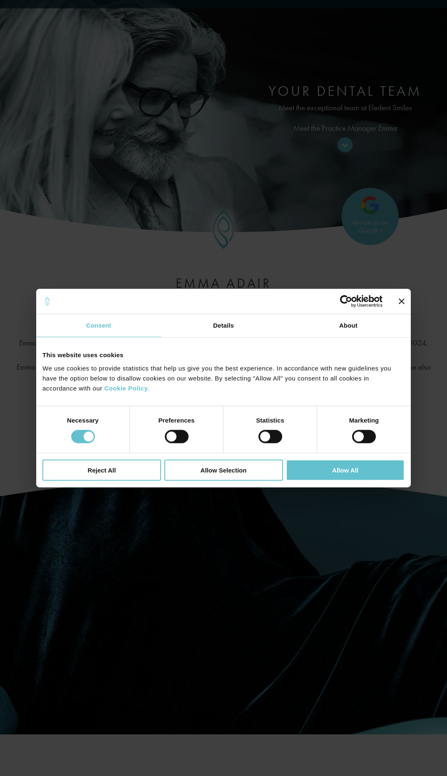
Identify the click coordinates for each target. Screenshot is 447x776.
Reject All (102, 469)
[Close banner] (402, 301)
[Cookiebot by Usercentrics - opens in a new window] (346, 301)
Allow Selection (224, 469)
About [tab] (348, 325)
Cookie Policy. (126, 387)
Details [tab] (223, 325)
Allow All (345, 469)
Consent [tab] (99, 325)
